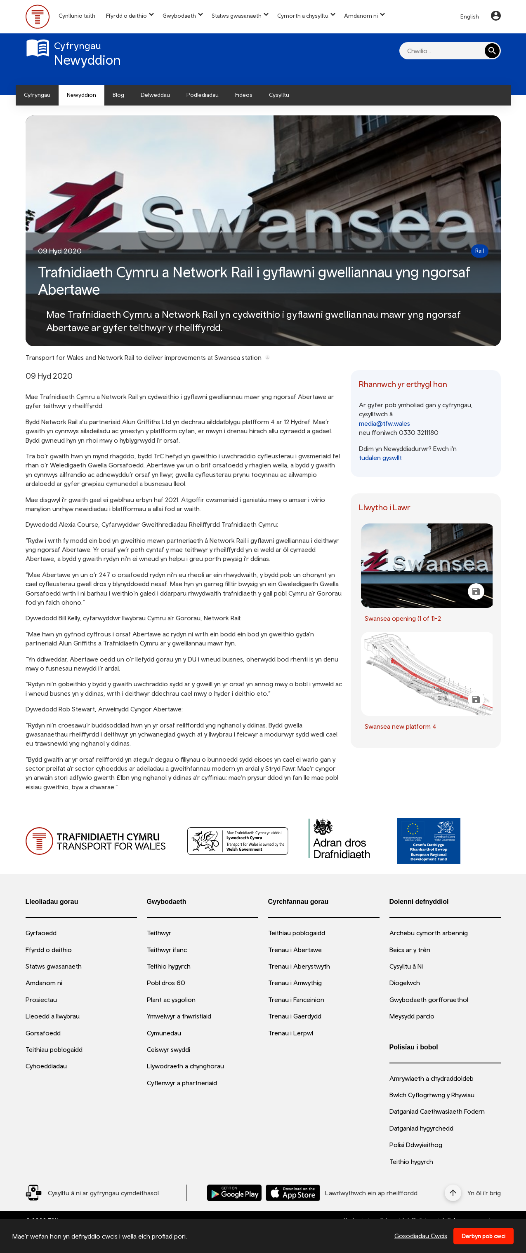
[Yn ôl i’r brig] (473, 1193)
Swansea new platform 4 (400, 726)
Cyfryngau (37, 95)
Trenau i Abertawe (295, 949)
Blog (118, 95)
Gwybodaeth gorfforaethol (428, 999)
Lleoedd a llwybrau (53, 1016)
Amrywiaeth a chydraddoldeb (431, 1078)
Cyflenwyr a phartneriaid (182, 1082)
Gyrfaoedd (41, 932)
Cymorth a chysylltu (302, 15)
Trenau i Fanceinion (296, 999)
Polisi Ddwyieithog (415, 1144)
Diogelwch (404, 982)
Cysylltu (279, 95)
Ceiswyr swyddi (168, 1049)
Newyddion (81, 95)
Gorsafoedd (43, 1033)
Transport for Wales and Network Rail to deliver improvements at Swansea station (144, 357)
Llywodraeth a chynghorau (185, 1066)
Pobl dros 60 (166, 982)
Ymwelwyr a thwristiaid (179, 1016)
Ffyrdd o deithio (126, 15)
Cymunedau (164, 1033)
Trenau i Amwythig (295, 982)
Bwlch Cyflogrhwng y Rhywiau (431, 1094)
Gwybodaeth (179, 15)
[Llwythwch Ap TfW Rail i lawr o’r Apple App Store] (293, 1193)
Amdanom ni (361, 15)
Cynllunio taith (77, 15)
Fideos (243, 95)
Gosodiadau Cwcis (420, 1235)
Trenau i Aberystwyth (299, 966)
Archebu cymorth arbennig (428, 932)
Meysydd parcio (411, 1016)
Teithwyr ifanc (167, 949)
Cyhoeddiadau (46, 1066)
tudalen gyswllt (380, 457)
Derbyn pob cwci (483, 1236)
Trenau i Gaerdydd (294, 1016)
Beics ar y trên (409, 949)
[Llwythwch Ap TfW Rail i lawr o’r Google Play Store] (234, 1193)
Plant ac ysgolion (171, 999)
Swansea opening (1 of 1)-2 (403, 618)
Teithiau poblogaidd (54, 1049)
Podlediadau (202, 95)
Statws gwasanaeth (237, 15)
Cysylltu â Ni (406, 966)
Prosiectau (41, 999)
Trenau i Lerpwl (290, 1033)
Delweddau (155, 95)
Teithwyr (159, 932)
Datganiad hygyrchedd (421, 1128)
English (469, 16)
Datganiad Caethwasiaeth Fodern (437, 1111)
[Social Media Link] (92, 1193)
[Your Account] (496, 17)
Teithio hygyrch (169, 966)
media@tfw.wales (384, 423)
